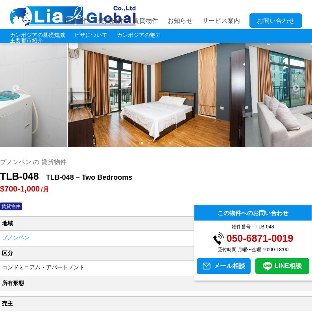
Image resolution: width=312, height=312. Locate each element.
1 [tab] (141, 143)
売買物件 (111, 20)
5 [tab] (170, 143)
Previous (16, 88)
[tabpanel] (156, 88)
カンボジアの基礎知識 (37, 35)
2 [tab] (149, 143)
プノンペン (16, 237)
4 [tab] (163, 143)
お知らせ (180, 20)
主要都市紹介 (26, 40)
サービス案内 (221, 20)
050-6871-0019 (260, 238)
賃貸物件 (145, 20)
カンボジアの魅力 (139, 35)
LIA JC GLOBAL (73, 16)
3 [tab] (156, 143)
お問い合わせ (276, 20)
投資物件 (76, 20)
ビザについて (90, 35)
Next (296, 88)
